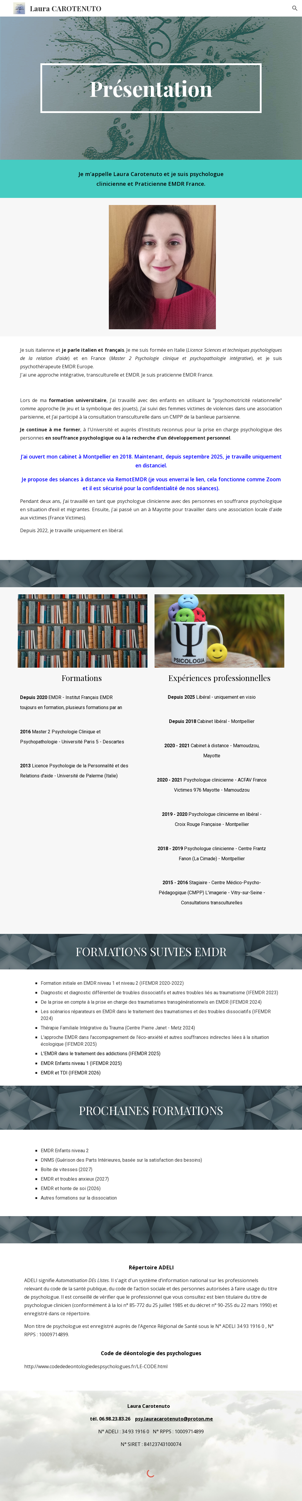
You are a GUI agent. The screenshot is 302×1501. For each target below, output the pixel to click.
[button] (295, 8)
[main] (151, 88)
